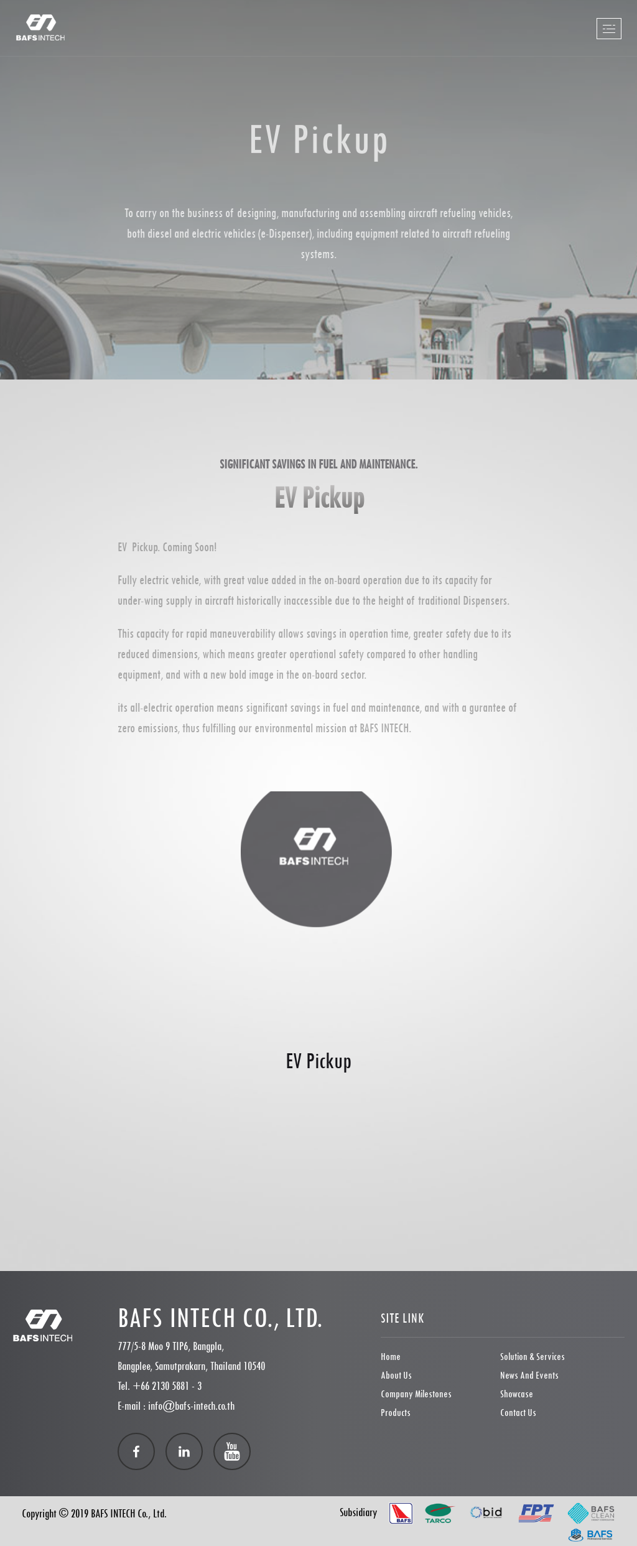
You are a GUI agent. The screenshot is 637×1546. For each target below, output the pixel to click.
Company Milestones (416, 1394)
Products (396, 1412)
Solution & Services (532, 1356)
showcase (516, 1394)
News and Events (529, 1375)
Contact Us (518, 1412)
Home (391, 1356)
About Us (396, 1375)
